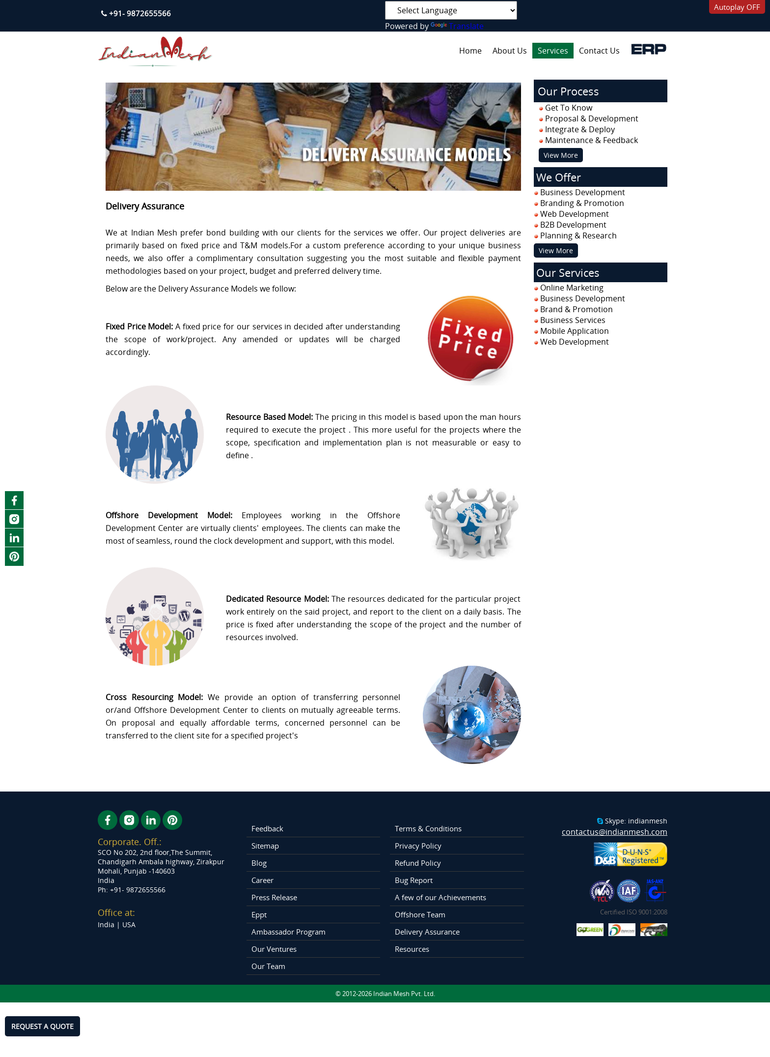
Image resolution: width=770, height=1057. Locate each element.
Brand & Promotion (576, 309)
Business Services (572, 320)
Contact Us (599, 50)
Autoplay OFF (737, 7)
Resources (412, 949)
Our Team (268, 966)
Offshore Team (420, 914)
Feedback (267, 828)
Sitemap (265, 846)
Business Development (582, 298)
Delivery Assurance (427, 932)
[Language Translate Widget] (451, 10)
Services (553, 50)
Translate (457, 26)
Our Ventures (274, 949)
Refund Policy (418, 863)
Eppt (259, 914)
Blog (259, 863)
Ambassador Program (288, 932)
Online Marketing (572, 287)
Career (262, 880)
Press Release (274, 897)
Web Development (574, 341)
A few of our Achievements (440, 897)
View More (561, 155)
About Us (510, 50)
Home (470, 50)
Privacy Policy (418, 846)
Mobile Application (574, 330)
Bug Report (414, 880)
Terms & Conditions (428, 828)
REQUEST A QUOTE (42, 1026)
